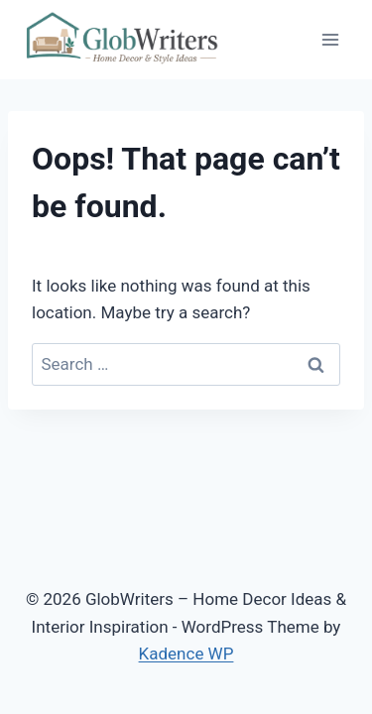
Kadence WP (186, 653)
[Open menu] (329, 39)
